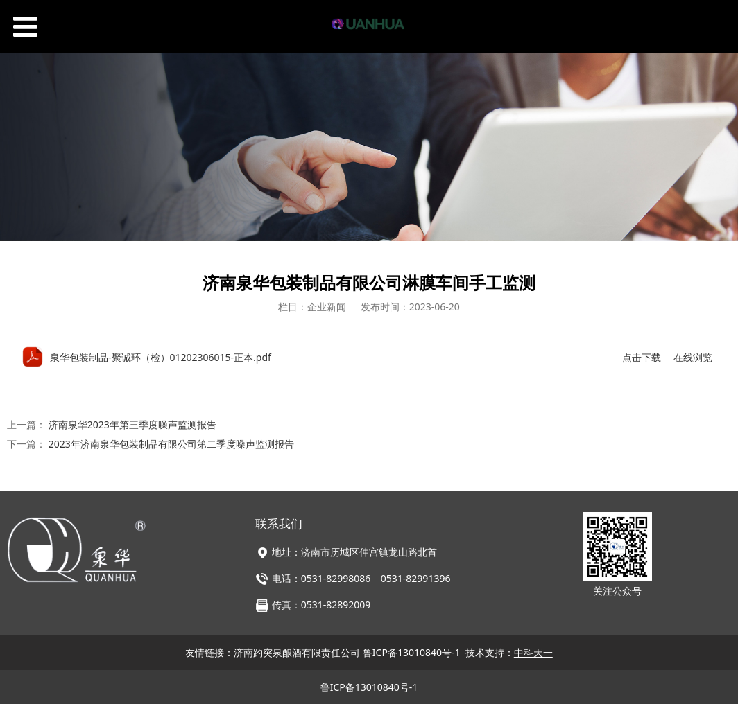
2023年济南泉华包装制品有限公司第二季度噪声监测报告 (171, 443)
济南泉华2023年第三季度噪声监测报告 (132, 424)
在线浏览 (692, 357)
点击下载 (641, 357)
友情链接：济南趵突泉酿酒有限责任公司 (274, 652)
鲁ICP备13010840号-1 (412, 652)
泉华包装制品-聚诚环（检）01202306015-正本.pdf (160, 357)
